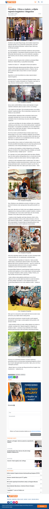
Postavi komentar (35, 434)
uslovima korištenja (36, 431)
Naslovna (9, 499)
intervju (23, 374)
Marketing (14, 499)
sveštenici (17, 374)
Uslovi (29, 499)
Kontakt (25, 499)
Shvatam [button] (42, 506)
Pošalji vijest (20, 499)
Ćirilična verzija (35, 499)
